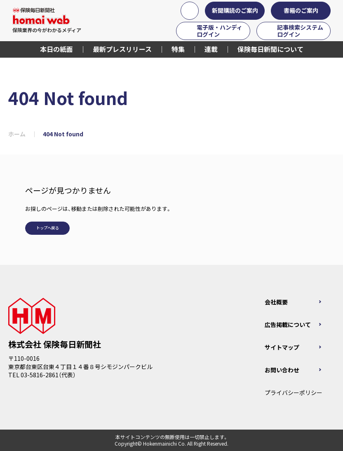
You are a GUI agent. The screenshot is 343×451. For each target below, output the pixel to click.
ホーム (17, 134)
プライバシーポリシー (293, 392)
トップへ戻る (47, 228)
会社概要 (276, 302)
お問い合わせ (282, 370)
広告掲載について (288, 324)
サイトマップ (282, 347)
